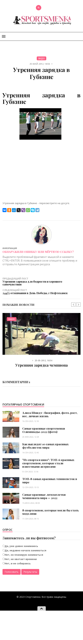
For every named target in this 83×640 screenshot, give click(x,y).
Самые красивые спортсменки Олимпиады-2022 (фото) (43, 430)
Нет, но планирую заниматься (24, 554)
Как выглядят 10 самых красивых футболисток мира (45, 445)
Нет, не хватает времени (21, 559)
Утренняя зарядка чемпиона (41, 365)
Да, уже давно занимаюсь (21, 546)
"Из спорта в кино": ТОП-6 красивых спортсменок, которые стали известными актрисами (48, 463)
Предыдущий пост (41, 281)
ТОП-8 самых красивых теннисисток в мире (49, 480)
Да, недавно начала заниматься (25, 550)
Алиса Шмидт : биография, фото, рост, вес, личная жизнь (49, 414)
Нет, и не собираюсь (18, 563)
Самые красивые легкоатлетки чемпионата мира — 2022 (44, 496)
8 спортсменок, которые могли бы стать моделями (50, 511)
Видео (41, 58)
